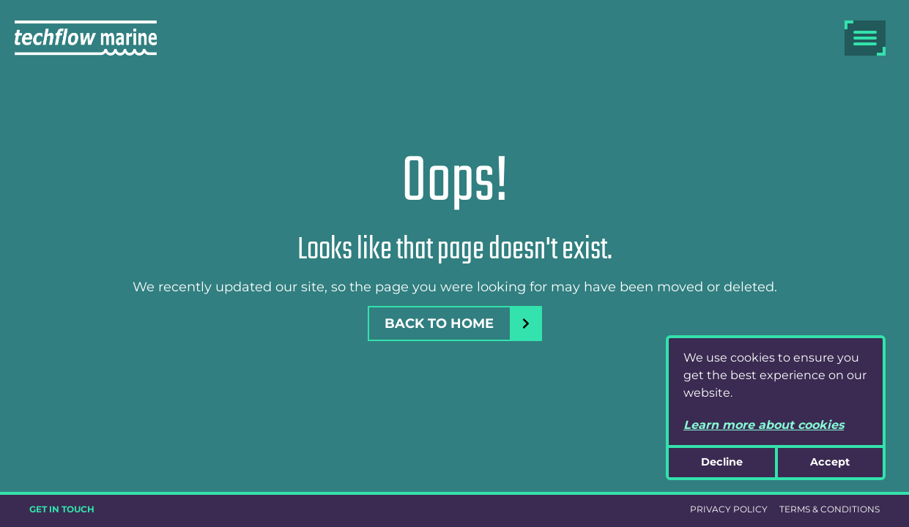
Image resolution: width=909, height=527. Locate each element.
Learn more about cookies (763, 425)
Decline (722, 461)
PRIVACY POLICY (729, 509)
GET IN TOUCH (61, 509)
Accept (830, 461)
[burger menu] (865, 38)
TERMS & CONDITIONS (829, 509)
